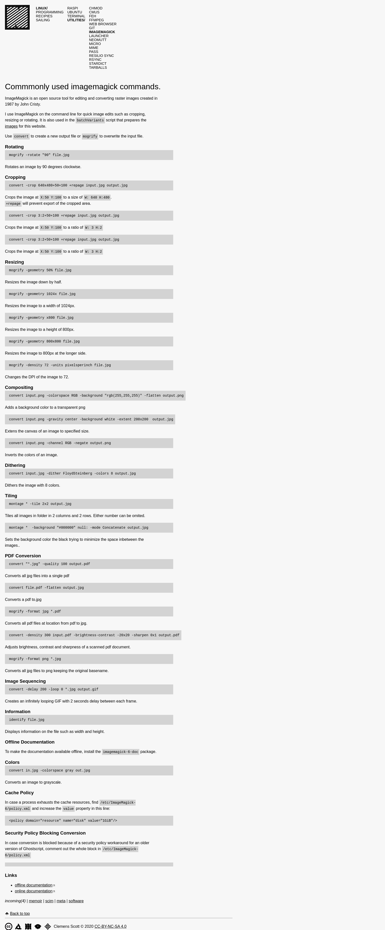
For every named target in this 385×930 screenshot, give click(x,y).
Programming (50, 12)
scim (49, 898)
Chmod (95, 8)
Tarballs (98, 67)
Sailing (43, 20)
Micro (95, 44)
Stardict (98, 64)
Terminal (76, 16)
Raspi (72, 8)
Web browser (103, 24)
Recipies (44, 16)
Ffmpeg (96, 20)
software (76, 898)
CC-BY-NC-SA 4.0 (110, 924)
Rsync (95, 60)
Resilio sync (101, 56)
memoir (35, 898)
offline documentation (33, 882)
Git (92, 28)
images (11, 126)
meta (61, 898)
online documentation (33, 888)
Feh (92, 16)
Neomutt (98, 40)
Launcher (99, 36)
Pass (93, 52)
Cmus (94, 12)
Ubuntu (74, 12)
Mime (93, 48)
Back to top (20, 911)
